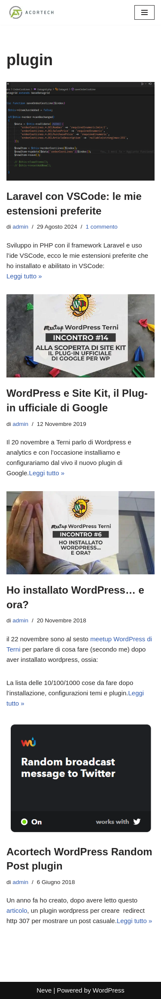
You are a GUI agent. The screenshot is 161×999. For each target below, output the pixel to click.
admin (20, 226)
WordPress (109, 990)
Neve (44, 990)
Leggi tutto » (24, 276)
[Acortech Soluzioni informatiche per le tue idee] (32, 12)
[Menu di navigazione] (144, 12)
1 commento (101, 226)
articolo (16, 910)
